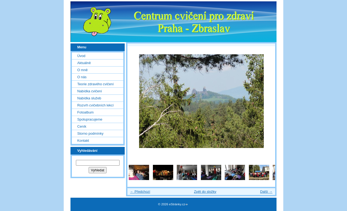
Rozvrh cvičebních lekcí (95, 105)
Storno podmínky (90, 133)
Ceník (81, 126)
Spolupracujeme (89, 119)
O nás (81, 77)
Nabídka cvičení (89, 91)
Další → (266, 192)
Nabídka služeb (89, 98)
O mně (82, 70)
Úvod (81, 56)
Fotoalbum (85, 112)
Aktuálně (84, 63)
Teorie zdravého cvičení (95, 84)
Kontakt (83, 140)
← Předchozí (140, 192)
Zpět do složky (205, 192)
